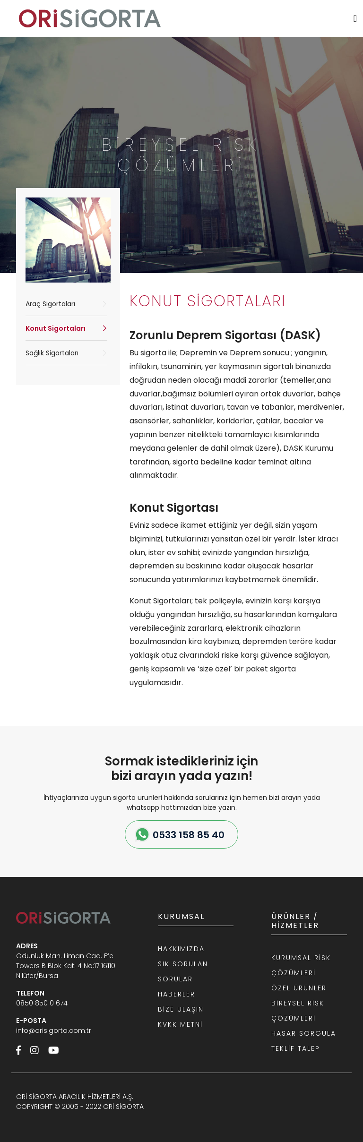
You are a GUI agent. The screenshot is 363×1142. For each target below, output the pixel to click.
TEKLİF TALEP (295, 1048)
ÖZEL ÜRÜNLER (299, 988)
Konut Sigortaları (56, 328)
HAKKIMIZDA (181, 948)
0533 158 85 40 (189, 834)
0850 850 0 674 (42, 1003)
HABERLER (176, 994)
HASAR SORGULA (303, 1033)
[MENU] (355, 18)
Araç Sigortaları (50, 304)
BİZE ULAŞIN (181, 1009)
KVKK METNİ (180, 1024)
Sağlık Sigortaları (52, 353)
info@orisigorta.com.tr (53, 1030)
